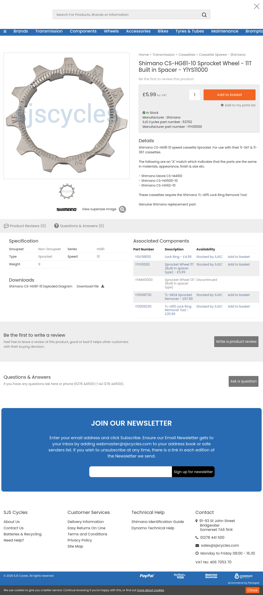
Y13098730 (143, 295)
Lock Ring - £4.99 (178, 256)
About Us (12, 521)
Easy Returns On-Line (87, 528)
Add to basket (239, 256)
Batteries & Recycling (23, 534)
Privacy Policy (80, 540)
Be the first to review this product (166, 79)
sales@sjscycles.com (220, 545)
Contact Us (13, 528)
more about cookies (150, 590)
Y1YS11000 (142, 264)
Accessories (138, 31)
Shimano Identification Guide (158, 521)
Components (83, 31)
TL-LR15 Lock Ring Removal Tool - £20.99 (178, 310)
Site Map (75, 546)
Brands (21, 31)
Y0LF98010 (143, 256)
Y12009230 (143, 306)
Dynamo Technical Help (153, 528)
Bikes (163, 31)
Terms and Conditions (87, 534)
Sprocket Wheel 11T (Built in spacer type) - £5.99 (179, 268)
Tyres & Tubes (190, 31)
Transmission (49, 31)
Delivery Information (86, 521)
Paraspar (253, 583)
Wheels (111, 31)
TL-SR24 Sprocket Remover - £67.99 (179, 297)
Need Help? (14, 540)
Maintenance (224, 31)
